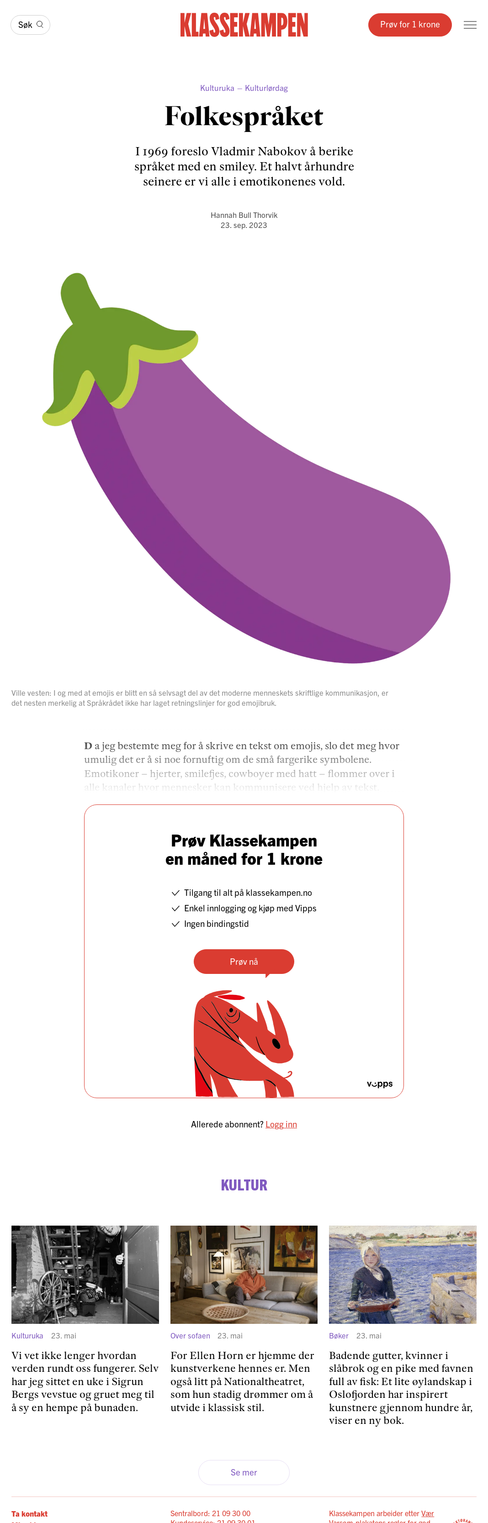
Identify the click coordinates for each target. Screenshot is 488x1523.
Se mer (244, 1471)
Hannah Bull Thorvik (244, 214)
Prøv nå (244, 961)
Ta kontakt (29, 1513)
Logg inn (281, 1123)
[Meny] (470, 25)
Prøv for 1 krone (410, 23)
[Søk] (30, 25)
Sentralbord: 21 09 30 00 (210, 1513)
